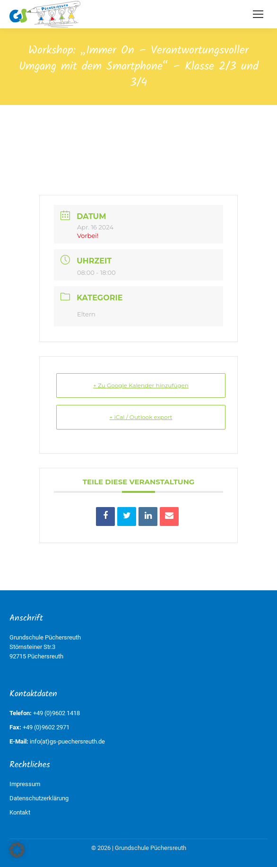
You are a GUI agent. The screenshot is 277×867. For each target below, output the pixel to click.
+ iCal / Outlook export (141, 416)
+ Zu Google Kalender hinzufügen (141, 385)
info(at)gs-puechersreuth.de (67, 741)
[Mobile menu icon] (258, 14)
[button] (17, 850)
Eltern (86, 314)
